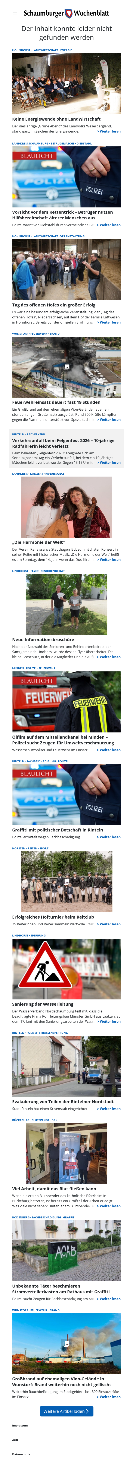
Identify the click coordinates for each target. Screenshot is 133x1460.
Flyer (35, 571)
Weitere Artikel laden (66, 1411)
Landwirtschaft (46, 50)
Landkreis (20, 473)
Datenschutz (21, 1454)
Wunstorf (20, 333)
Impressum (20, 1425)
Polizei (31, 668)
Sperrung (38, 935)
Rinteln (18, 434)
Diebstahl (84, 143)
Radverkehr (36, 434)
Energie (66, 50)
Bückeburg (21, 1120)
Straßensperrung (53, 1033)
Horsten (19, 848)
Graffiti (69, 1217)
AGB (15, 1440)
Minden (18, 668)
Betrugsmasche (62, 143)
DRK (55, 1120)
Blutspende (40, 1120)
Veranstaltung (72, 236)
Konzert (37, 473)
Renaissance (54, 473)
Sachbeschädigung (41, 761)
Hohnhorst (21, 50)
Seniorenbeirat (53, 571)
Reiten (33, 848)
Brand (54, 333)
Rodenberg (21, 1217)
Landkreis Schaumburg (30, 143)
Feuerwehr (39, 333)
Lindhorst (20, 571)
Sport (44, 848)
